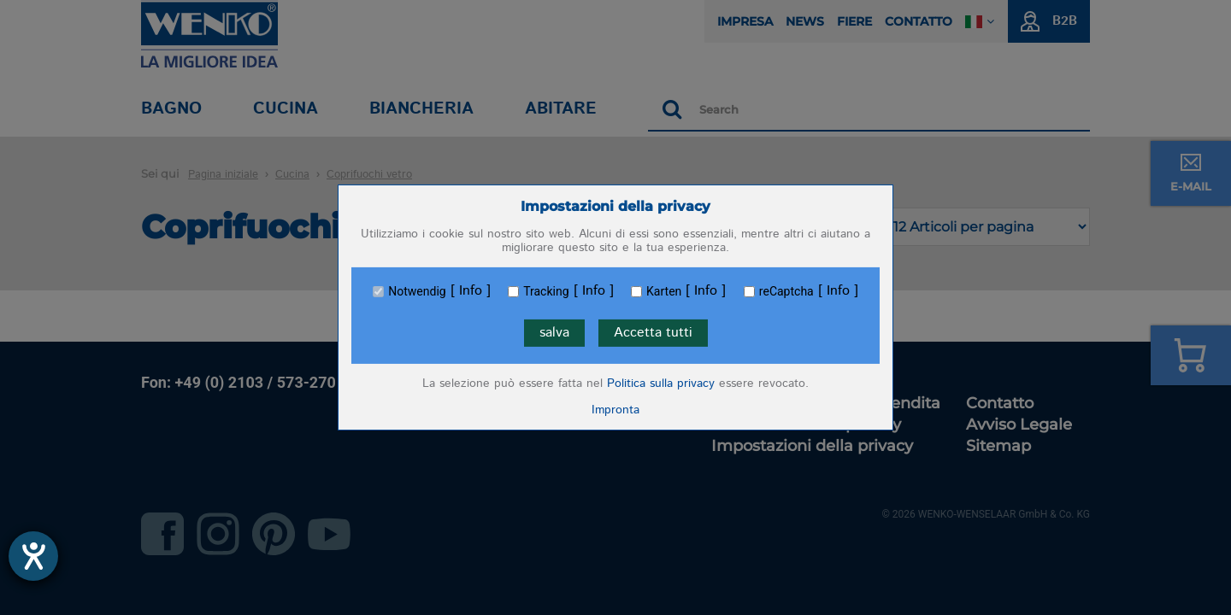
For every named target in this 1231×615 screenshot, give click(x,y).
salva (554, 333)
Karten (663, 291)
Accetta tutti (653, 333)
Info (470, 291)
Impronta (615, 410)
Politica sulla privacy (661, 383)
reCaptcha (786, 291)
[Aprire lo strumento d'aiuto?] (33, 556)
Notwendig (416, 291)
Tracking (545, 291)
